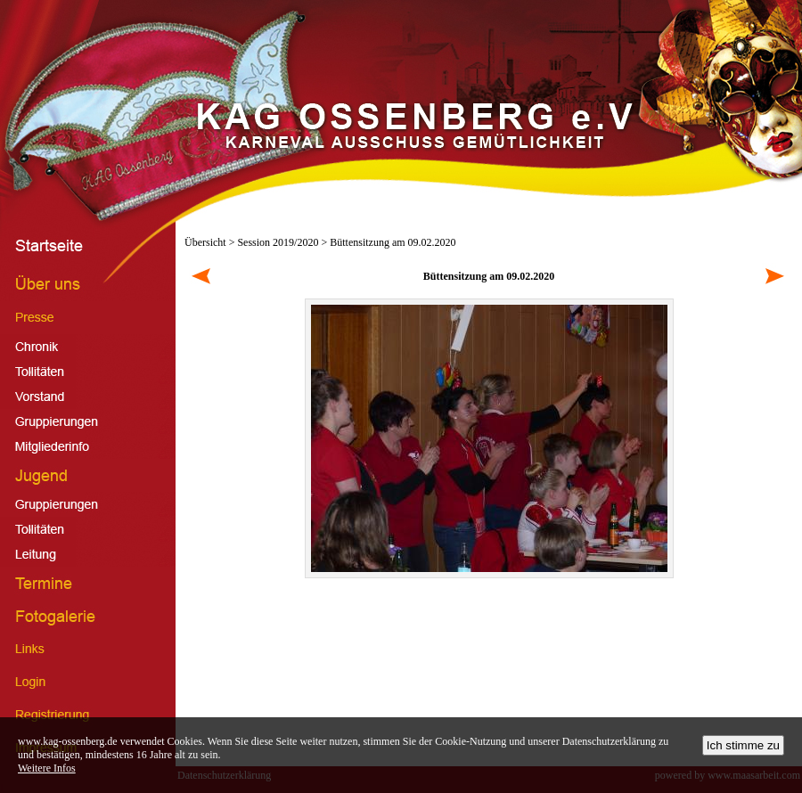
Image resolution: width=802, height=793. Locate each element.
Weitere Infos (47, 768)
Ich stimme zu (743, 745)
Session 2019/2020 (277, 242)
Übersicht (205, 242)
